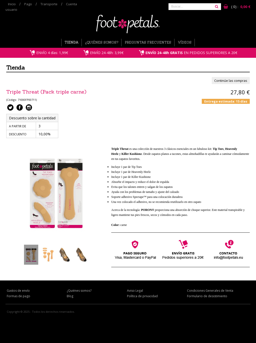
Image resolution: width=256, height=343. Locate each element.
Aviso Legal (135, 290)
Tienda (71, 42)
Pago (28, 4)
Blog (70, 296)
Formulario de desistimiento (207, 296)
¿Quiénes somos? (101, 42)
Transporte (49, 4)
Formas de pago (18, 296)
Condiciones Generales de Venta (210, 290)
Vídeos (185, 42)
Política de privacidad (142, 296)
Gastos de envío (18, 290)
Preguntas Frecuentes (148, 42)
